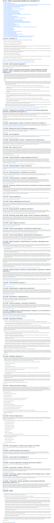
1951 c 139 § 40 (16, 199)
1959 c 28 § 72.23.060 (11, 155)
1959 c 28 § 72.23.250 (6, 286)
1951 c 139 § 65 (11, 294)
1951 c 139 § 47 (17, 239)
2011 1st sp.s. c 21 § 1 (16, 108)
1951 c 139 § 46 (22, 233)
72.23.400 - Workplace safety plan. (9, 28)
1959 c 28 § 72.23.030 (17, 126)
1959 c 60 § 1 (22, 267)
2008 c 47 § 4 (5, 465)
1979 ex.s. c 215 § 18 (6, 194)
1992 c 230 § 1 (31, 108)
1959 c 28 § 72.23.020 (6, 67)
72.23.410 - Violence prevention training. (9, 29)
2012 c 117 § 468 (5, 233)
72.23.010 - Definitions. (7, 2)
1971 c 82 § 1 (18, 267)
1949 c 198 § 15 (16, 479)
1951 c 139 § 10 (16, 155)
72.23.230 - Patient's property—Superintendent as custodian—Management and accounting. (17, 21)
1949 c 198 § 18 (22, 239)
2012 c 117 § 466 (5, 199)
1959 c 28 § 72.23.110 (6, 176)
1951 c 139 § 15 (11, 176)
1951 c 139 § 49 (37, 267)
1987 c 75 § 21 (10, 267)
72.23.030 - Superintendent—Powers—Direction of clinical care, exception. (14, 6)
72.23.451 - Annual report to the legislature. (10, 33)
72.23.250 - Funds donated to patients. (9, 23)
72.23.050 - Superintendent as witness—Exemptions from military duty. (14, 8)
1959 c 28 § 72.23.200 (17, 233)
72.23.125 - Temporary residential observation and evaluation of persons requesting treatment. (17, 14)
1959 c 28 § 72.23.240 (11, 280)
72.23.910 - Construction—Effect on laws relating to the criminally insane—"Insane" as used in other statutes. (19, 35)
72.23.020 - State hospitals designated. (9, 3)
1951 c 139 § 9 (22, 145)
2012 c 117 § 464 (5, 145)
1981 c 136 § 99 (9, 62)
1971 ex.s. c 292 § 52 (11, 233)
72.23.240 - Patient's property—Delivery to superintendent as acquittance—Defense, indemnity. (17, 22)
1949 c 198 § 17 (27, 233)
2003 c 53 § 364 (5, 213)
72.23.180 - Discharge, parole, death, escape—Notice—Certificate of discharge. (15, 17)
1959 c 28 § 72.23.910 (6, 479)
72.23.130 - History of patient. (8, 15)
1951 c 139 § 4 (11, 479)
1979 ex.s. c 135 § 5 (10, 145)
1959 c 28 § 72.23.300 (11, 316)
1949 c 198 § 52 (16, 316)
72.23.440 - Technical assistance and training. (10, 32)
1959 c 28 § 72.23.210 (12, 239)
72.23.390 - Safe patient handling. (8, 27)
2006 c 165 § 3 (5, 354)
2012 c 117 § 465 (5, 155)
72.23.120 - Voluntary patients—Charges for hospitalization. (12, 13)
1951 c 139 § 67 (11, 301)
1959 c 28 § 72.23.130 (11, 199)
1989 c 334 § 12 (5, 132)
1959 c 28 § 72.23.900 (6, 472)
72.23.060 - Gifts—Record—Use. (8, 9)
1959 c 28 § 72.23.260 (6, 294)
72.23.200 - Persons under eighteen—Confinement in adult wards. (13, 19)
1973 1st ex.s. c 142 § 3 (20, 62)
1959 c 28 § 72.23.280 (6, 301)
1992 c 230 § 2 (5, 121)
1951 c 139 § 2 (32, 62)
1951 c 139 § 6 (11, 67)
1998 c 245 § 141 (26, 108)
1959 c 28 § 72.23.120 (6, 183)
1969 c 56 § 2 (11, 126)
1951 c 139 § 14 (18, 170)
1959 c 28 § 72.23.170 (11, 213)
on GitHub (13, 522)
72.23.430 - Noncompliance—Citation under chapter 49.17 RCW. (13, 31)
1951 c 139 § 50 (11, 286)
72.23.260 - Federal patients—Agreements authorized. (11, 24)
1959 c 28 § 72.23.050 (17, 145)
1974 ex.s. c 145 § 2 (14, 62)
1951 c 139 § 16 (11, 183)
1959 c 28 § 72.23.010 (27, 62)
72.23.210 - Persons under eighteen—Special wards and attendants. (13, 20)
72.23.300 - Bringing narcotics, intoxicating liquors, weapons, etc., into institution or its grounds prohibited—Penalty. (20, 26)
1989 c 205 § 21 (36, 108)
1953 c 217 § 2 (33, 267)
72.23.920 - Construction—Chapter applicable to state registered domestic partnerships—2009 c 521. (18, 36)
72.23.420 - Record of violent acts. (8, 30)
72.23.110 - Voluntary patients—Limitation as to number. (12, 12)
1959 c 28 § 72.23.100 (13, 170)
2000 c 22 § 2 (5, 62)
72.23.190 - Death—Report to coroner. (9, 18)
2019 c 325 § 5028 (5, 108)
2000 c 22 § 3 (5, 383)
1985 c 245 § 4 (14, 267)
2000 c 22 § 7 (5, 455)
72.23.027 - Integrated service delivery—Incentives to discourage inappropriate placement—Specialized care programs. (20, 5)
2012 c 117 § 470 (5, 280)
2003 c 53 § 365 (5, 316)
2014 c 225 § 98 (10, 108)
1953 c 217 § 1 (16, 280)
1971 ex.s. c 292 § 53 (6, 239)
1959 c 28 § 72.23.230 (27, 267)
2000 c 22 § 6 (5, 448)
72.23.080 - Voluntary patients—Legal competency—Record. (12, 10)
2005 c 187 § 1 (5, 460)
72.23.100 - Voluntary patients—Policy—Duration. (11, 11)
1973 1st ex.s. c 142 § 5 (6, 170)
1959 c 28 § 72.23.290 (6, 308)
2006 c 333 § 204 (21, 108)
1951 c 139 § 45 (11, 226)
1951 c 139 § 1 (11, 472)
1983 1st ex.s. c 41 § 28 (6, 126)
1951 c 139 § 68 (11, 308)
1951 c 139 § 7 (22, 126)
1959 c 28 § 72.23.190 (6, 226)
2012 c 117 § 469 (5, 267)
